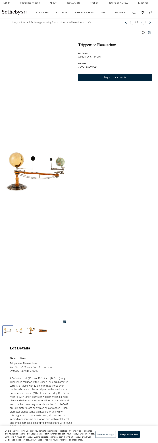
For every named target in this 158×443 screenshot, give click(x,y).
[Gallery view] (64, 321)
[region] (79, 434)
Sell (104, 12)
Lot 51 (88, 22)
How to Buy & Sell (118, 3)
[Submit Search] (134, 12)
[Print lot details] (149, 32)
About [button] (53, 3)
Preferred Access (30, 3)
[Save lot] (143, 32)
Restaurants (73, 3)
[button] (36, 171)
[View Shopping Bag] (151, 12)
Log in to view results (115, 77)
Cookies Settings (105, 434)
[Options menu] (138, 22)
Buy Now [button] (61, 12)
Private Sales (84, 12)
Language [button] (143, 3)
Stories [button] (94, 3)
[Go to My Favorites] (142, 12)
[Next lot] (150, 22)
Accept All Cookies (129, 434)
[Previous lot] (126, 22)
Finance (120, 12)
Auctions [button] (42, 12)
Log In (7, 3)
